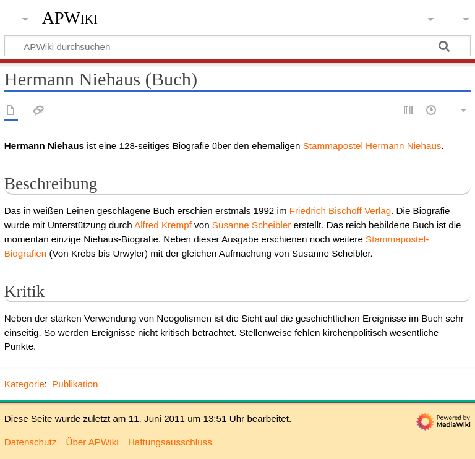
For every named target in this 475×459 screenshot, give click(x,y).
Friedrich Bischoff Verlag (340, 210)
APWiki (70, 18)
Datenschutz (30, 442)
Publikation (75, 384)
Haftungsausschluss (170, 442)
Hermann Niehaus (403, 145)
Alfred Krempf (163, 225)
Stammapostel (333, 145)
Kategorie (24, 384)
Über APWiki (92, 442)
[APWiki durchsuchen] (237, 46)
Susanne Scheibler (251, 225)
